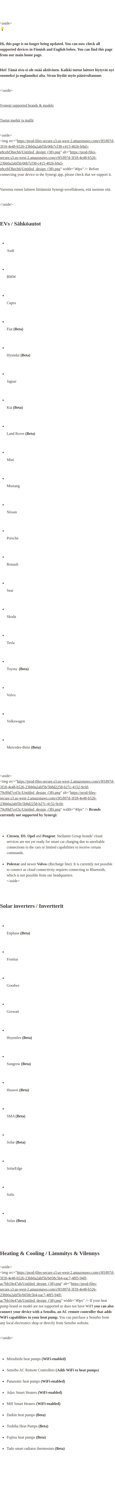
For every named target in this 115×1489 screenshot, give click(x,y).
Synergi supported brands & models (27, 105)
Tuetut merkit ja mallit (17, 120)
